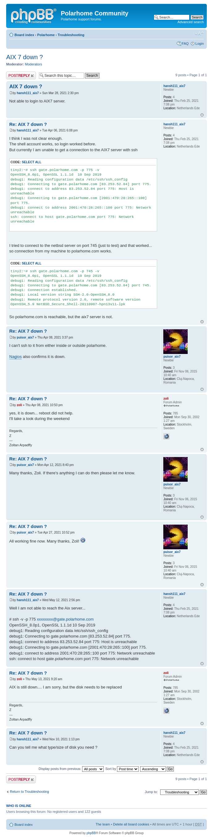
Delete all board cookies (131, 824)
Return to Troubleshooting (29, 791)
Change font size (199, 33)
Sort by (122, 769)
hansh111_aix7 (28, 93)
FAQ (185, 43)
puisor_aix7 (25, 337)
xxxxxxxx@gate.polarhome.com (65, 619)
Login (199, 43)
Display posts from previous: (71, 769)
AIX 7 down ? (24, 57)
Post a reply (21, 75)
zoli (19, 405)
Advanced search (191, 22)
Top (202, 115)
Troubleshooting (71, 35)
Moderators (33, 64)
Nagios (15, 356)
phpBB (91, 833)
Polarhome (46, 35)
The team (103, 824)
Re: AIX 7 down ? (28, 124)
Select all (31, 162)
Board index (24, 35)
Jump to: (151, 792)
